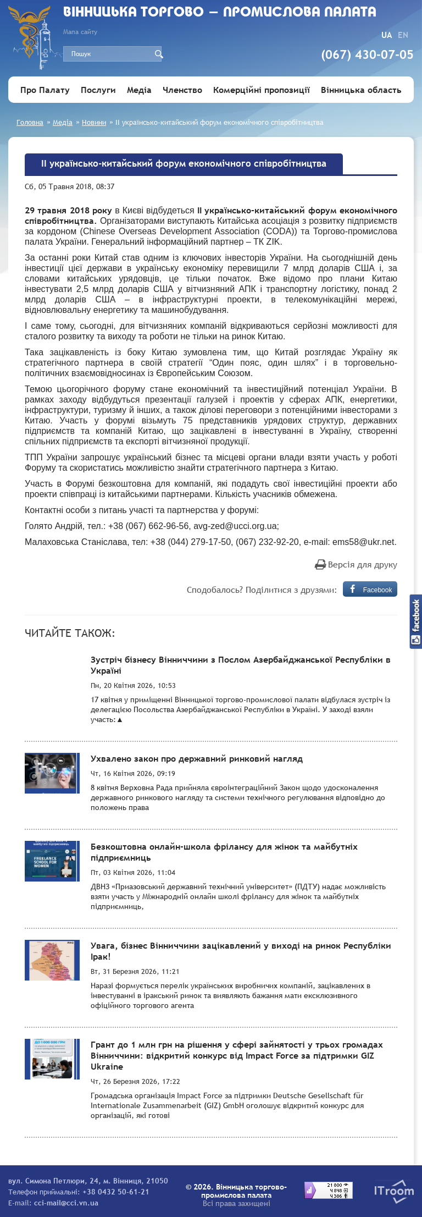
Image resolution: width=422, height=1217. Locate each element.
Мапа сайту (80, 32)
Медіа (139, 90)
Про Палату (45, 90)
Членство (182, 90)
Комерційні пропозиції (261, 90)
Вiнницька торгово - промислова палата (219, 13)
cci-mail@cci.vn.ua (66, 1203)
